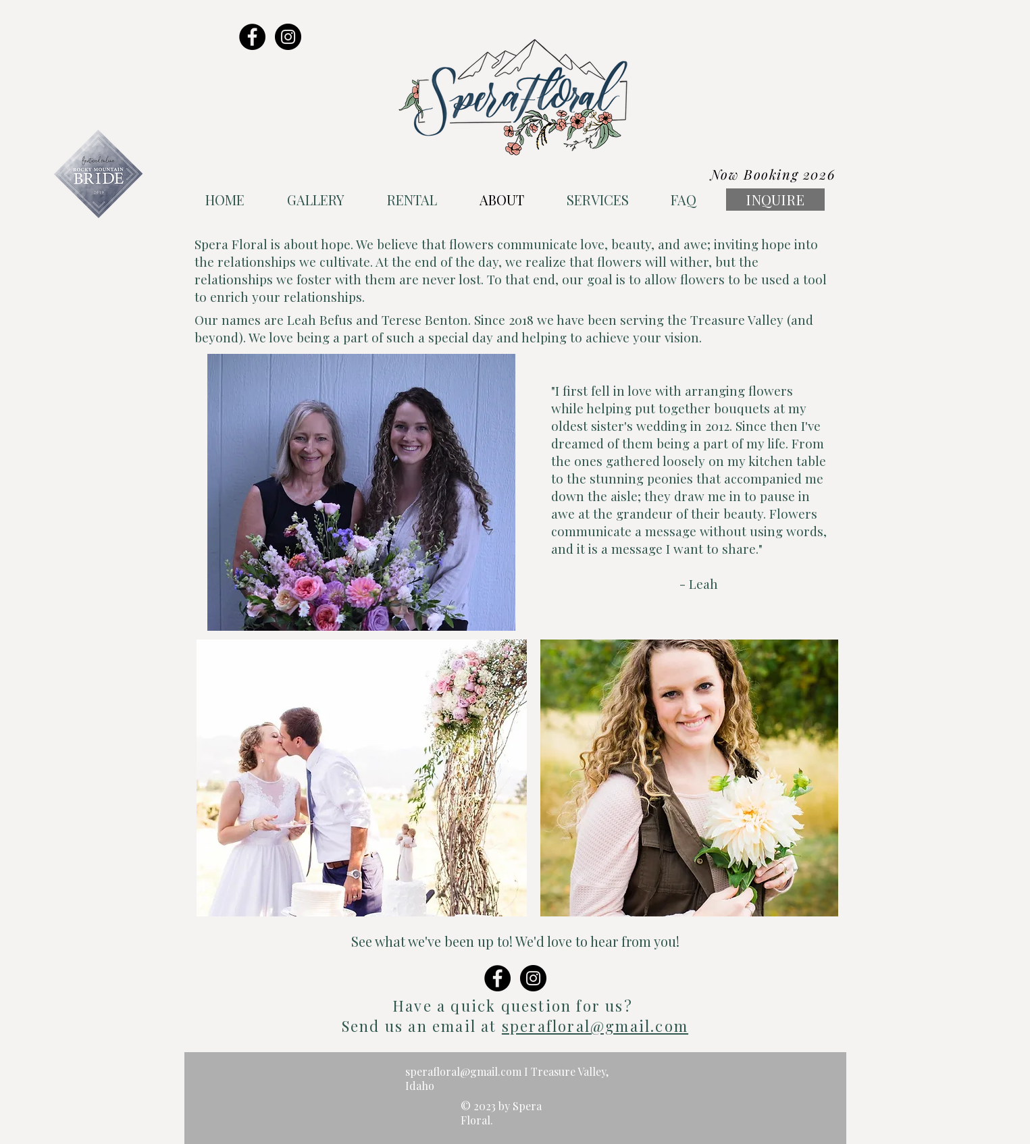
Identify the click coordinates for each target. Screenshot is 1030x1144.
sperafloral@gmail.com (595, 1026)
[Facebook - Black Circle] (252, 37)
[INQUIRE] (775, 199)
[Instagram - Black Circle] (288, 37)
